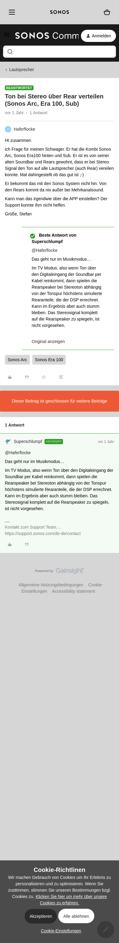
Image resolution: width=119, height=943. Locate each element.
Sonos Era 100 (49, 359)
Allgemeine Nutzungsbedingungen (51, 584)
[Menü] (10, 12)
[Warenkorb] (107, 12)
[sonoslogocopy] (59, 12)
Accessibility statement (73, 591)
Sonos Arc (17, 359)
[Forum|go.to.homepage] (43, 36)
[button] (6, 36)
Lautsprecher (21, 69)
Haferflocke (24, 129)
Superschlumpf (28, 441)
